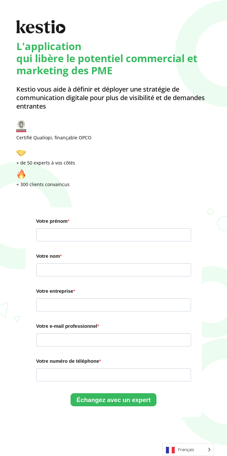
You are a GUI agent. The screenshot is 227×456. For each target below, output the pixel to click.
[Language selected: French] (188, 449)
